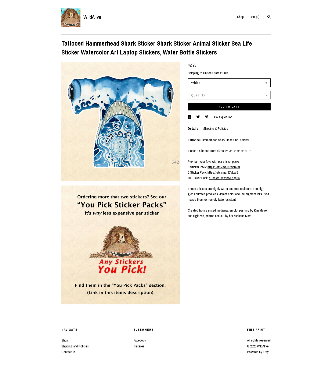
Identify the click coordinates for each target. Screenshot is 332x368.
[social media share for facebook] (190, 117)
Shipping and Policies (75, 346)
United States (212, 73)
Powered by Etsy (258, 352)
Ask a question (222, 117)
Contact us (68, 352)
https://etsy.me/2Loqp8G (224, 178)
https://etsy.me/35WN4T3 (224, 167)
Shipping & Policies (215, 128)
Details (193, 128)
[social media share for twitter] (198, 117)
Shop (240, 16)
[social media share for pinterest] (207, 117)
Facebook (140, 340)
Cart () (254, 16)
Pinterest (139, 346)
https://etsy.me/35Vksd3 (223, 172)
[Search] (269, 17)
